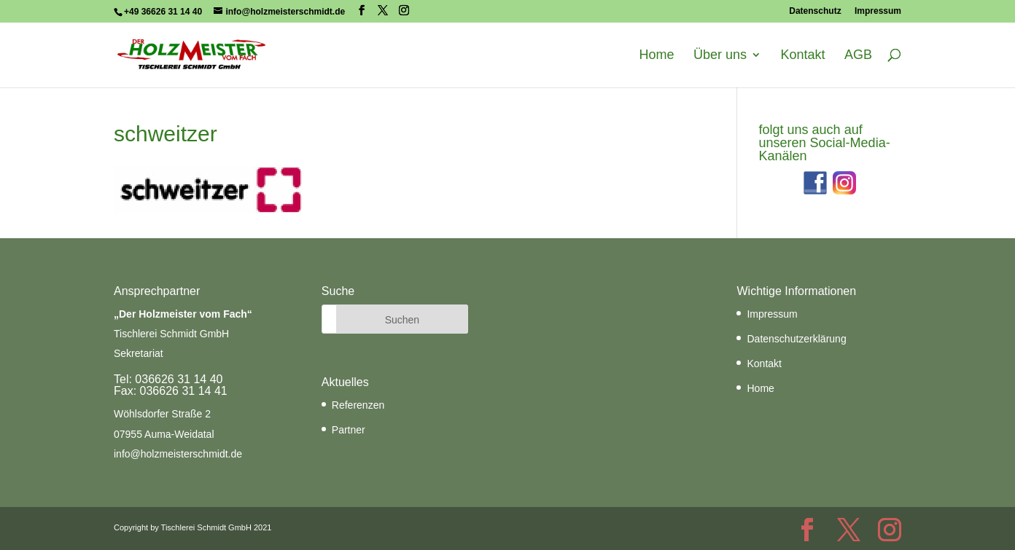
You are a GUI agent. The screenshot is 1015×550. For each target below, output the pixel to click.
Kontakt (802, 55)
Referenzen (358, 405)
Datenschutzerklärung (796, 339)
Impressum (878, 11)
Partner (348, 430)
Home (656, 55)
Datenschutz (815, 11)
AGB (858, 55)
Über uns (720, 55)
